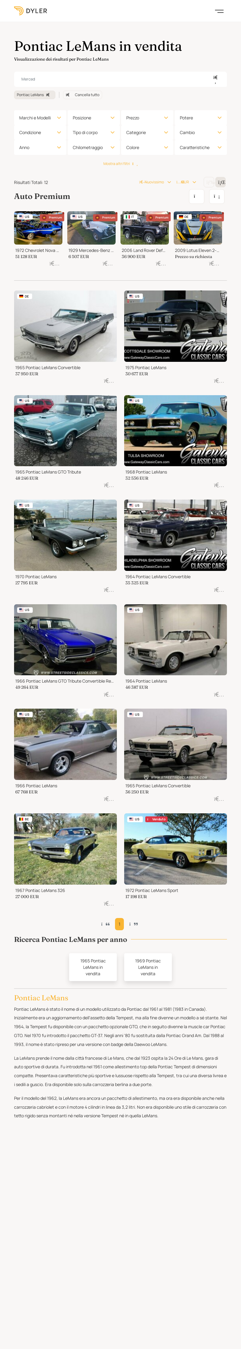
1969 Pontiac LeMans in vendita (148, 967)
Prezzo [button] (132, 118)
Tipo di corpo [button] (85, 132)
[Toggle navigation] (219, 10)
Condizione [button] (30, 132)
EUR (182, 182)
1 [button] (119, 924)
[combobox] (120, 79)
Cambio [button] (187, 132)
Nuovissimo (151, 182)
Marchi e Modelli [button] (35, 118)
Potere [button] (186, 118)
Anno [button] (24, 147)
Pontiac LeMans (35, 94)
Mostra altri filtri (120, 163)
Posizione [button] (82, 118)
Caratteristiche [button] (194, 147)
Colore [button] (132, 147)
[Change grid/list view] (209, 182)
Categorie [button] (136, 132)
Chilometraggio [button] (88, 147)
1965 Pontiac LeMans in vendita (93, 967)
